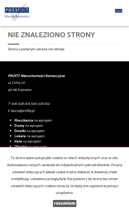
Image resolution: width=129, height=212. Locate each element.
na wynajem (33, 121)
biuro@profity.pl (22, 111)
